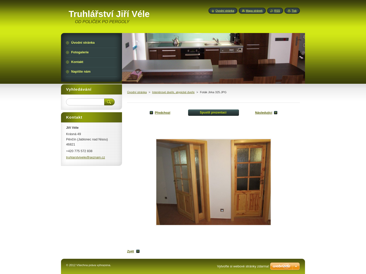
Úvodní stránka (137, 92)
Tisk (294, 10)
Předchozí (162, 113)
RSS (277, 10)
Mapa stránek (254, 10)
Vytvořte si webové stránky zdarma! (243, 266)
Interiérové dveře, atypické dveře (173, 92)
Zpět (130, 251)
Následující (263, 113)
